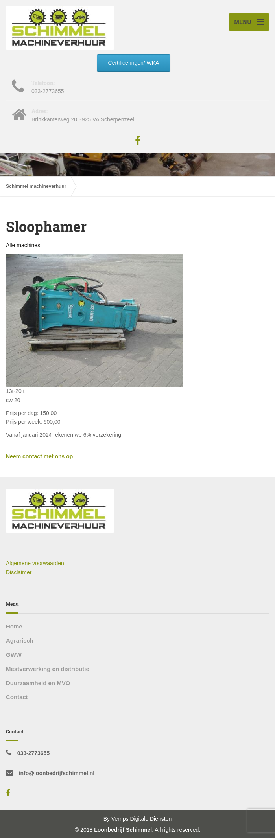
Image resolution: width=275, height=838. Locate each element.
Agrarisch (19, 640)
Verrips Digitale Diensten (141, 819)
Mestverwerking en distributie (47, 668)
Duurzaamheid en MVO (38, 683)
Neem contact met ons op (39, 456)
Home (14, 626)
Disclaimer (18, 572)
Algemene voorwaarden (35, 563)
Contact (17, 697)
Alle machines (23, 245)
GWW (14, 654)
